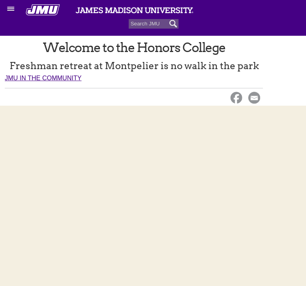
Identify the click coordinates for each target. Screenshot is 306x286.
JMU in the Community (43, 78)
